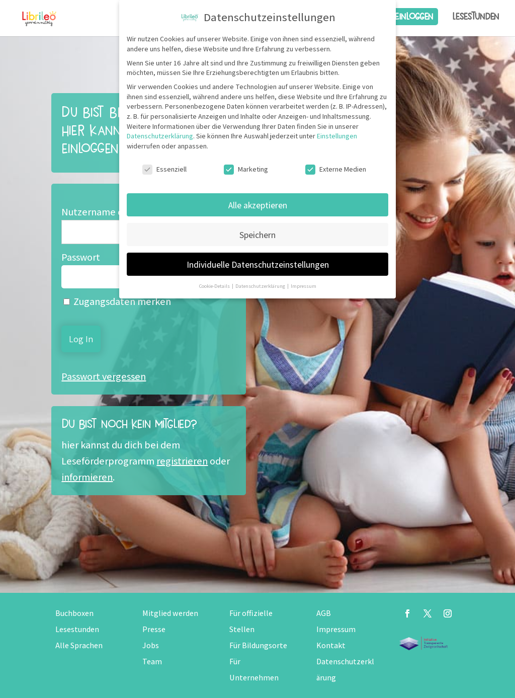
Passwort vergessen (103, 376)
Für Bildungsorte (258, 645)
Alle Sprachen (79, 645)
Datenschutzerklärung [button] (260, 285)
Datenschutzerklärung (160, 135)
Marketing (246, 169)
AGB (323, 613)
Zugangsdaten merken (117, 301)
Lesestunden (476, 16)
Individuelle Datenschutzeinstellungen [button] (258, 264)
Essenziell (164, 169)
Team (152, 661)
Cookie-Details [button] (215, 285)
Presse (153, 629)
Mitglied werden (170, 613)
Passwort (80, 257)
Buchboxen (74, 613)
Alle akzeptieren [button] (257, 205)
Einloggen (414, 16)
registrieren (182, 461)
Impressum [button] (303, 285)
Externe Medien (335, 169)
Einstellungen (337, 135)
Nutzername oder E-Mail (114, 211)
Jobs (150, 645)
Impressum (336, 629)
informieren (87, 477)
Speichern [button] (257, 235)
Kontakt (331, 645)
